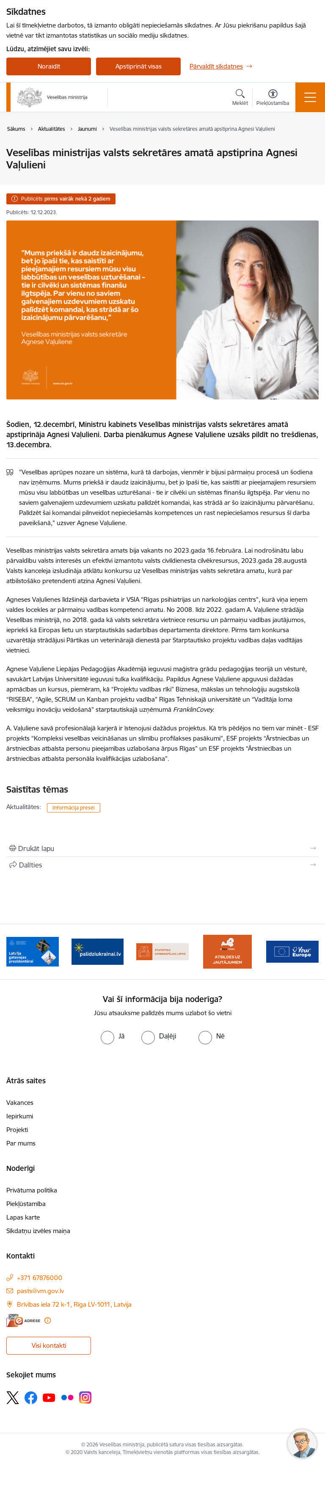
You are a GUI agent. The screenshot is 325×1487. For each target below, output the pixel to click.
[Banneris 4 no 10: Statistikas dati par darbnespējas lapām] (227, 951)
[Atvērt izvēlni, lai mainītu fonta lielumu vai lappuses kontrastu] (272, 98)
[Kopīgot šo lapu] (162, 865)
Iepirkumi (19, 1116)
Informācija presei (73, 807)
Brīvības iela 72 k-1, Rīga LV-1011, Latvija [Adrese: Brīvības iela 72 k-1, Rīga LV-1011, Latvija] (74, 1304)
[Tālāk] (308, 952)
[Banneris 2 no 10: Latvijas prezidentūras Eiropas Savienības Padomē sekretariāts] (98, 951)
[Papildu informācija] (47, 1320)
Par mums (21, 1143)
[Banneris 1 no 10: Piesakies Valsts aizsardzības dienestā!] (32, 951)
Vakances (19, 1103)
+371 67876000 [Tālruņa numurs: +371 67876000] (39, 1278)
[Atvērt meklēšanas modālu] (240, 98)
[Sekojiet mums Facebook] (31, 1397)
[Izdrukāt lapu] (162, 848)
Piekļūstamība (26, 1204)
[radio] (112, 1036)
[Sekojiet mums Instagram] (85, 1397)
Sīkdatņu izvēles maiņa (38, 1231)
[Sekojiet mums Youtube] (49, 1397)
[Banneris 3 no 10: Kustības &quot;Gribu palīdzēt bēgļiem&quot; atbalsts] (162, 951)
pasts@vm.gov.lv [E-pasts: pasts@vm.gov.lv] (40, 1291)
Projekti (17, 1130)
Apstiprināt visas (139, 66)
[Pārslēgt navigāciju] (310, 97)
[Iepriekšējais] (16, 952)
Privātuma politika (31, 1190)
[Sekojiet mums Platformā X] (12, 1397)
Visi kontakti (49, 1345)
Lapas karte (23, 1217)
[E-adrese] (23, 1320)
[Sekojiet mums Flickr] (67, 1397)
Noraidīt (49, 66)
